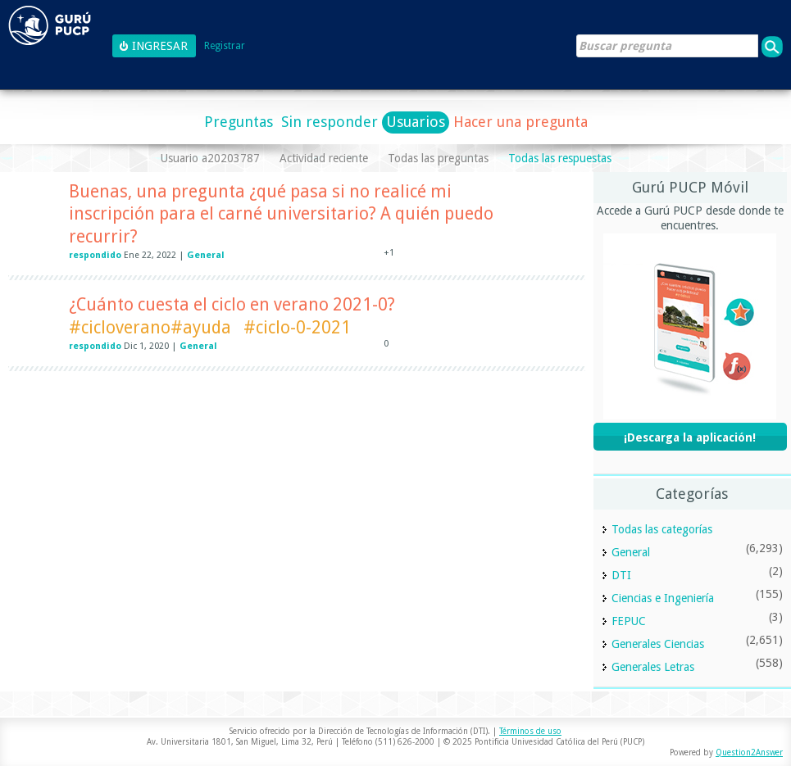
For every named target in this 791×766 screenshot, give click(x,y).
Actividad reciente (324, 158)
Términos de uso (530, 731)
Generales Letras (652, 666)
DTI (621, 575)
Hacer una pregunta (520, 121)
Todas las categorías (661, 529)
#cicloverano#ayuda (150, 327)
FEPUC (628, 621)
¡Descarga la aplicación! (690, 437)
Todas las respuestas (559, 158)
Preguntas (238, 121)
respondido (95, 255)
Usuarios (415, 121)
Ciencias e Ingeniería (662, 598)
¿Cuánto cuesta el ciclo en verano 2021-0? (232, 304)
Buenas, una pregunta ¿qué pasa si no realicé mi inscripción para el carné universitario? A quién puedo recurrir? (281, 214)
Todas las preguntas (438, 158)
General (206, 255)
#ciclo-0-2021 (297, 327)
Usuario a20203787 (210, 158)
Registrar (224, 46)
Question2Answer (749, 752)
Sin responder (329, 121)
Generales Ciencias (657, 643)
